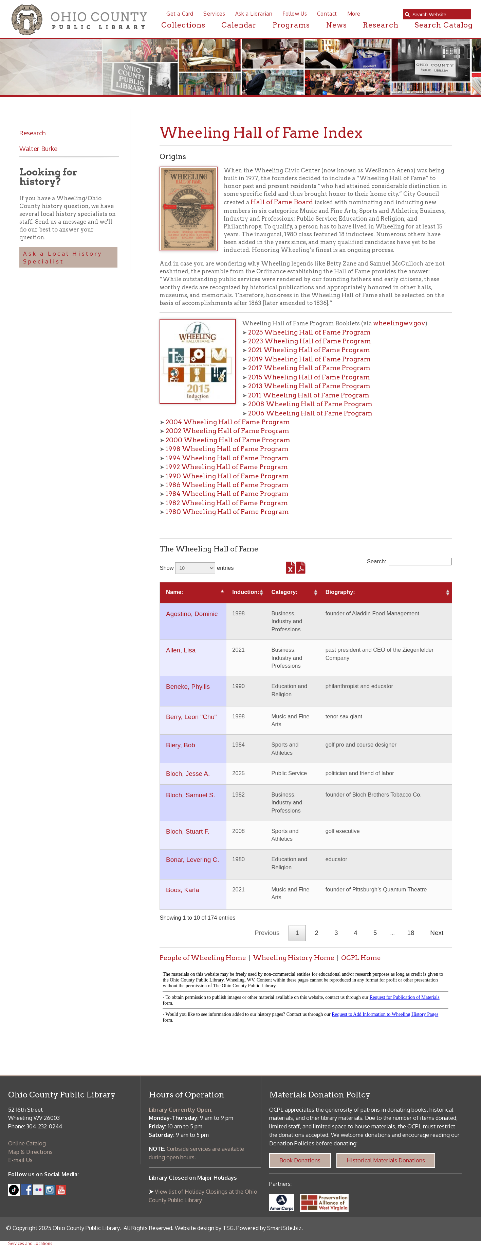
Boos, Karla (182, 889)
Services (214, 13)
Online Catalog (27, 1143)
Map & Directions (30, 1151)
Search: (409, 561)
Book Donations (299, 1160)
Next (436, 932)
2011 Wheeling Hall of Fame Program (308, 395)
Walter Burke (38, 148)
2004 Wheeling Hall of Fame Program (228, 422)
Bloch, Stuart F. (187, 831)
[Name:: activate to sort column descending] (193, 592)
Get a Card (179, 13)
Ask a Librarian (254, 13)
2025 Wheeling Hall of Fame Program (309, 332)
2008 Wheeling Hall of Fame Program (310, 404)
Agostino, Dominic (192, 613)
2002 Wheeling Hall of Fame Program (227, 431)
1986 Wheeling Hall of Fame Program (227, 485)
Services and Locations (30, 1243)
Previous (267, 932)
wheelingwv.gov (399, 323)
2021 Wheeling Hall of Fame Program (309, 350)
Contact (327, 13)
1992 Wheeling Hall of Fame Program (227, 467)
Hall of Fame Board (282, 202)
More (353, 13)
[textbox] (440, 15)
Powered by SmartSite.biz (268, 1227)
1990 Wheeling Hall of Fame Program (227, 476)
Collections (183, 25)
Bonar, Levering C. (192, 859)
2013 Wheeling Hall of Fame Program (309, 386)
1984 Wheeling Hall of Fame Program (227, 494)
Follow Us (294, 13)
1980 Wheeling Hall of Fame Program (227, 512)
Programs (291, 25)
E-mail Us (20, 1159)
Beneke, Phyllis (188, 686)
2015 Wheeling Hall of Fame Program (309, 377)
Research (381, 25)
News (336, 25)
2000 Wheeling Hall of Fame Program (228, 440)
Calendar (239, 25)
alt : (305, 998)
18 (410, 932)
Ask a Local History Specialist (63, 257)
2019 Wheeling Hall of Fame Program (309, 359)
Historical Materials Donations (386, 1160)
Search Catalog (443, 25)
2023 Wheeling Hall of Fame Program (309, 341)
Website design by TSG (204, 1227)
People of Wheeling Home (203, 958)
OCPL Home (361, 958)
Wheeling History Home (293, 958)
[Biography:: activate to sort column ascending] (385, 592)
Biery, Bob (180, 745)
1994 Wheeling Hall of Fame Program (227, 458)
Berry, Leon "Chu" (191, 716)
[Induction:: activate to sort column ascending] (245, 592)
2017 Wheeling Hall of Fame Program (309, 368)
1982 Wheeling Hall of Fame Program (227, 503)
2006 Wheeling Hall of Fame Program (310, 413)
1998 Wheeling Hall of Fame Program (227, 449)
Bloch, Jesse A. (188, 773)
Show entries (197, 568)
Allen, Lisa (181, 650)
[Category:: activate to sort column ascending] (292, 592)
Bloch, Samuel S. (190, 795)
